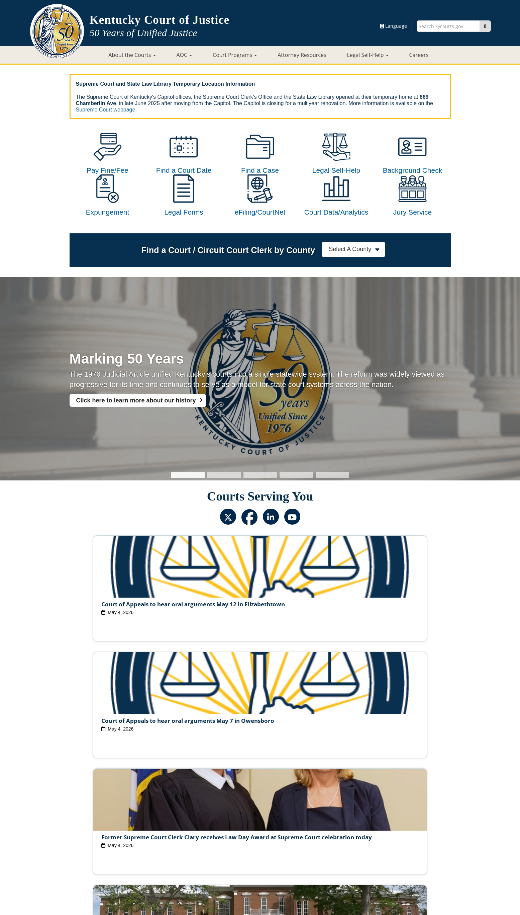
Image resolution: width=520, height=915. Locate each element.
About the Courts (131, 55)
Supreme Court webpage (105, 109)
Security (268, 853)
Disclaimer (296, 853)
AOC (184, 55)
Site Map (216, 853)
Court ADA (187, 853)
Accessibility (329, 853)
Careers (418, 55)
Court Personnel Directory (157, 842)
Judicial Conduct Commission (267, 832)
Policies (242, 853)
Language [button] (393, 26)
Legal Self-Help (367, 55)
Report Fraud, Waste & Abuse (226, 842)
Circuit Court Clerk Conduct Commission (353, 832)
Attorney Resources (302, 55)
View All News (99, 802)
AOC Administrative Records (358, 842)
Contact (260, 891)
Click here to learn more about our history (136, 427)
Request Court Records (293, 842)
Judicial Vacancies (140, 832)
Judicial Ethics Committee (197, 832)
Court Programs (235, 55)
